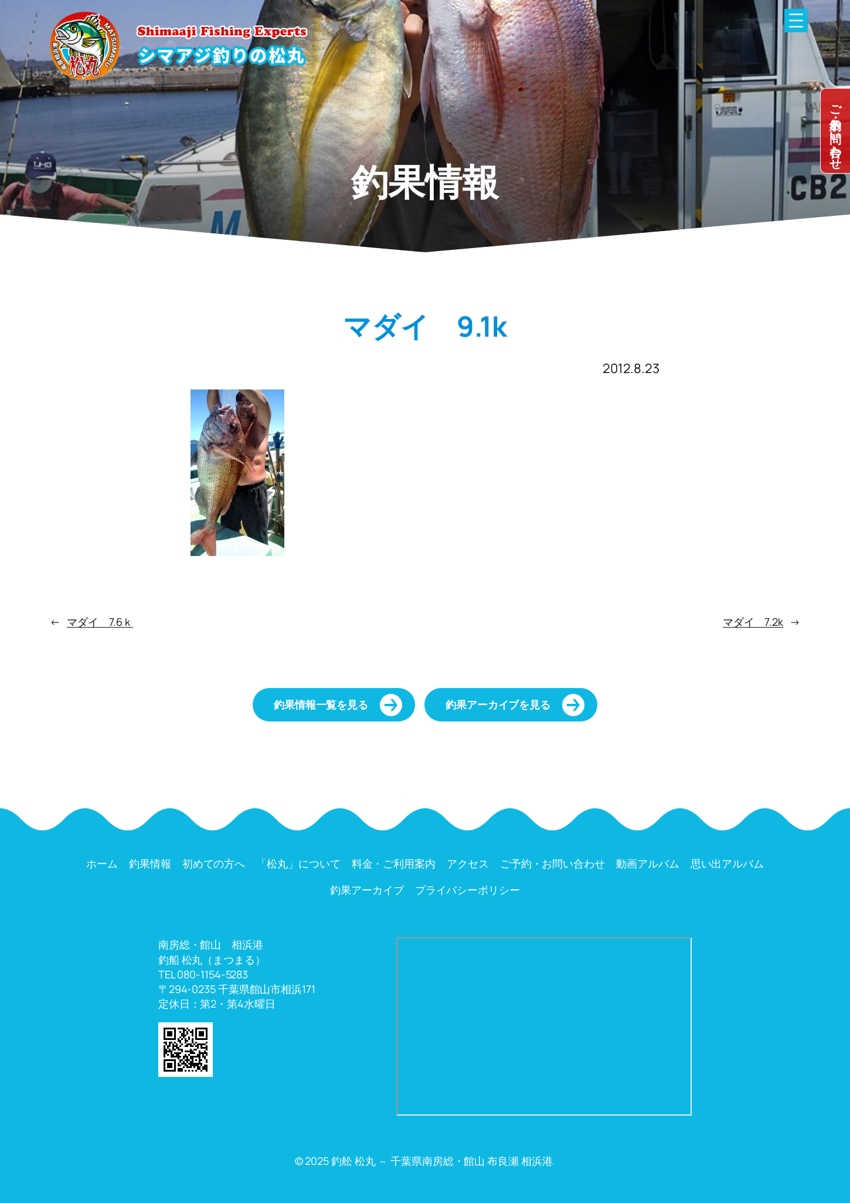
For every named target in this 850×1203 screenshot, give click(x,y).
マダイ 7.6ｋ (100, 622)
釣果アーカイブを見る (498, 704)
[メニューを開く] (796, 20)
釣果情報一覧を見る (321, 704)
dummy (835, 131)
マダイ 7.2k (753, 622)
